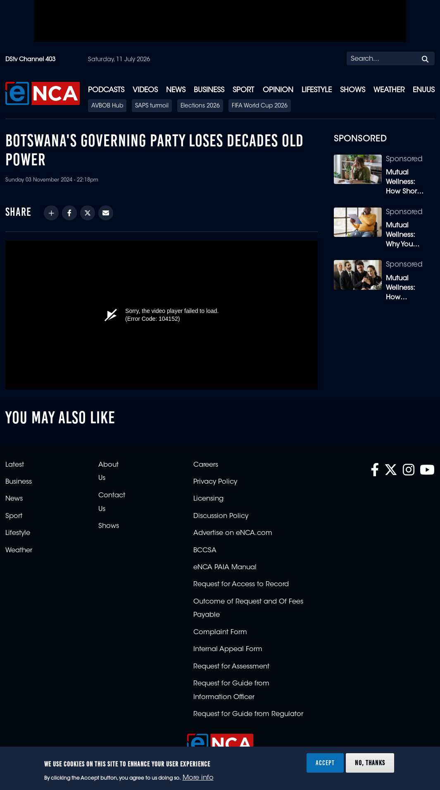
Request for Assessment (231, 667)
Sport (243, 90)
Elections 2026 (200, 106)
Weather (388, 90)
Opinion (278, 90)
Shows (352, 90)
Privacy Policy (215, 482)
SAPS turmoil (152, 106)
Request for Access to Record (241, 584)
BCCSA (204, 550)
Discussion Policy (220, 516)
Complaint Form (220, 632)
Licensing (208, 499)
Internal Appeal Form (227, 649)
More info (198, 778)
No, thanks (370, 763)
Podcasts (106, 90)
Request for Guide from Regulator (248, 714)
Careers (205, 465)
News (176, 90)
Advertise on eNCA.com (232, 533)
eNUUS (424, 90)
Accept (325, 763)
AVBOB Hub (107, 106)
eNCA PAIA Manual (225, 567)
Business (209, 90)
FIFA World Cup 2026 (260, 106)
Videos (145, 90)
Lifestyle (317, 90)
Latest (14, 465)
